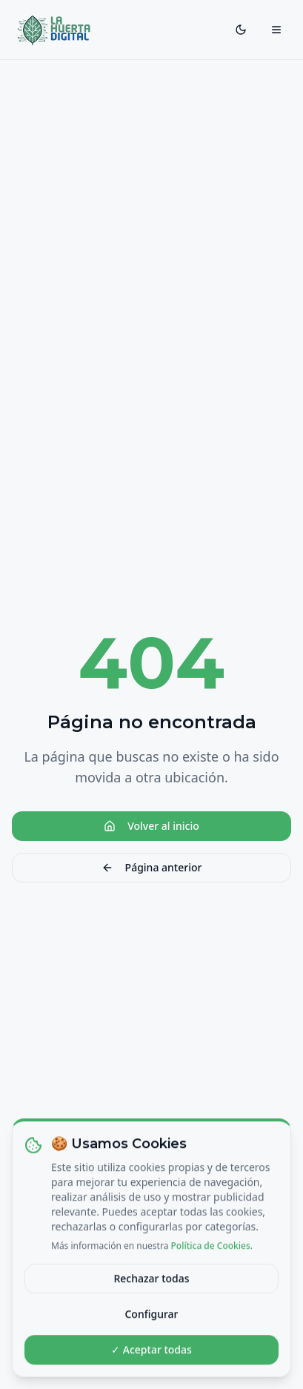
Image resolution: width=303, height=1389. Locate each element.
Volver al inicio (151, 826)
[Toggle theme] (241, 29)
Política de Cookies (210, 1255)
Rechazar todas (151, 1288)
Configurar (151, 1323)
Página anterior (151, 867)
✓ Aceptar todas (151, 1359)
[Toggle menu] (276, 29)
